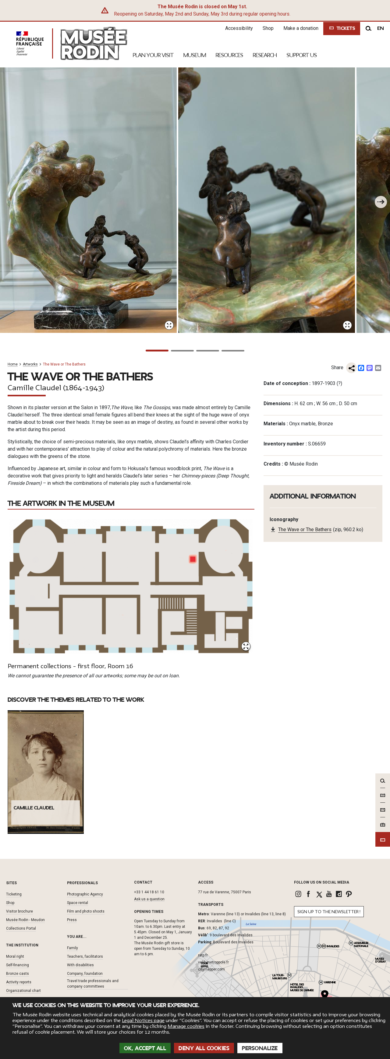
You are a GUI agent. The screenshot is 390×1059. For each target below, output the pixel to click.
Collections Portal (21, 928)
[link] (299, 894)
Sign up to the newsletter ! (328, 912)
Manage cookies (186, 1026)
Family (72, 948)
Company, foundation (85, 973)
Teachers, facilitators (85, 956)
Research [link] (265, 55)
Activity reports (18, 982)
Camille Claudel (34, 808)
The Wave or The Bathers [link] (305, 529)
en (380, 28)
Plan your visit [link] (153, 55)
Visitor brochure (19, 911)
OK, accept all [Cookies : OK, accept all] (145, 1048)
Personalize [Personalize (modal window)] (260, 1048)
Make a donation (300, 28)
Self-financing (17, 965)
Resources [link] (229, 55)
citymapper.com (211, 969)
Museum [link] (194, 55)
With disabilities (80, 965)
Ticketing (14, 894)
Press (72, 920)
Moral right (15, 956)
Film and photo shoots (86, 911)
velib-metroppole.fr (213, 962)
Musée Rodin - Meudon (25, 920)
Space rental (77, 903)
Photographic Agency (85, 894)
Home (13, 364)
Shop (268, 28)
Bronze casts (17, 973)
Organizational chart (23, 991)
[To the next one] (381, 202)
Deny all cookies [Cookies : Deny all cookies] (204, 1048)
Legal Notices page (143, 1020)
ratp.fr (203, 955)
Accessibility (239, 28)
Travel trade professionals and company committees (93, 984)
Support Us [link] (302, 55)
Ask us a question (149, 899)
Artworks (30, 364)
